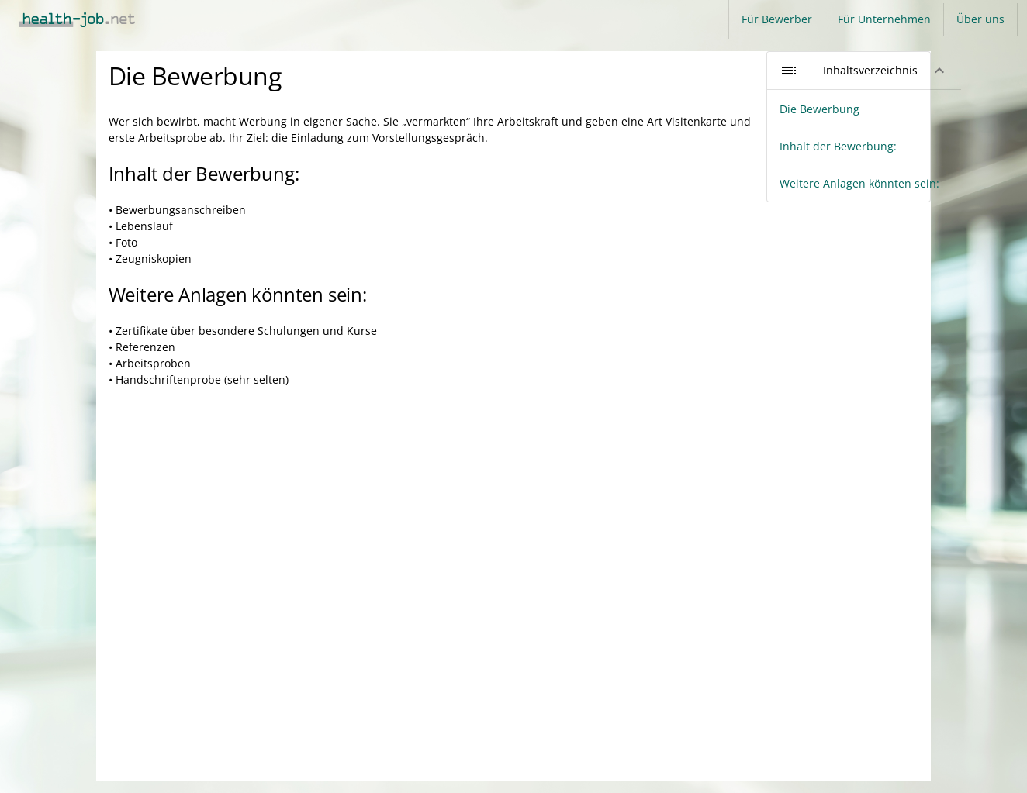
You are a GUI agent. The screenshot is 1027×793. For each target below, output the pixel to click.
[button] (864, 70)
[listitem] (864, 108)
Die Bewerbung (195, 75)
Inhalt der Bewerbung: (204, 173)
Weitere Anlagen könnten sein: (238, 294)
